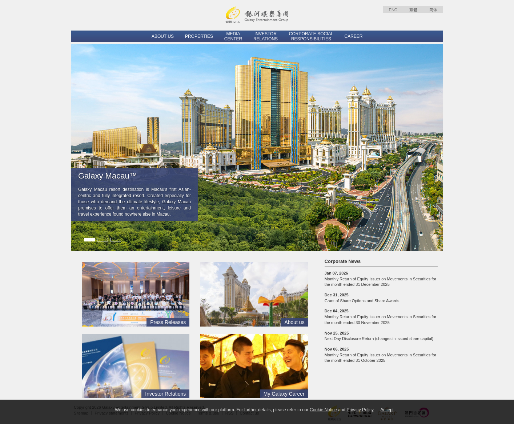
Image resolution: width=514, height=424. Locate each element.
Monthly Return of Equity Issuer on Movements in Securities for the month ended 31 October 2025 (381, 355)
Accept (387, 409)
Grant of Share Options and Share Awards (362, 298)
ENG (393, 10)
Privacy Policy (360, 409)
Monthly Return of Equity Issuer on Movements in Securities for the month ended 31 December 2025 (381, 279)
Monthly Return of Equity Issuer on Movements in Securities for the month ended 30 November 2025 (381, 316)
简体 (433, 10)
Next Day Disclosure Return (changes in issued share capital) (379, 336)
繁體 (413, 10)
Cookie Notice (323, 409)
